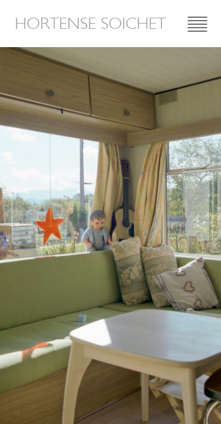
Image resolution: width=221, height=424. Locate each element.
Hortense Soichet (90, 24)
